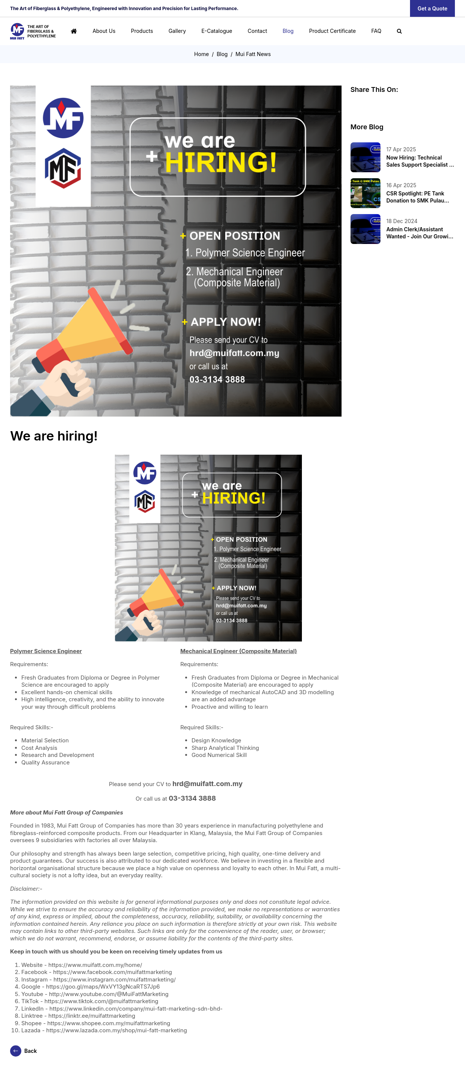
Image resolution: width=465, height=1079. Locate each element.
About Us (103, 31)
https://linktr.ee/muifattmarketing (91, 1015)
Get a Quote (432, 8)
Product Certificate (332, 31)
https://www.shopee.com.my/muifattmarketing (109, 1023)
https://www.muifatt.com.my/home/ (95, 964)
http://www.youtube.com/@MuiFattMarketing (109, 994)
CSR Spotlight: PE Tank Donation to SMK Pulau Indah (415, 197)
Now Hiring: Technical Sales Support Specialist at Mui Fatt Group (420, 161)
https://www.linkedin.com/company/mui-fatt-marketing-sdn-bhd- (136, 1008)
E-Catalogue (216, 31)
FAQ (376, 31)
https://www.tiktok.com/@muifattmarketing (102, 1001)
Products (142, 31)
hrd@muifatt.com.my (207, 784)
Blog (288, 31)
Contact (257, 31)
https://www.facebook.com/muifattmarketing (112, 972)
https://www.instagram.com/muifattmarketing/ (114, 979)
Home (201, 54)
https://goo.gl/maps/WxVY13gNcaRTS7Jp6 (103, 986)
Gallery (177, 31)
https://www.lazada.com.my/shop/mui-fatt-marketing (116, 1030)
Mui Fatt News (252, 54)
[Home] (74, 31)
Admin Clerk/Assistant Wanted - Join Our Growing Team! (420, 232)
